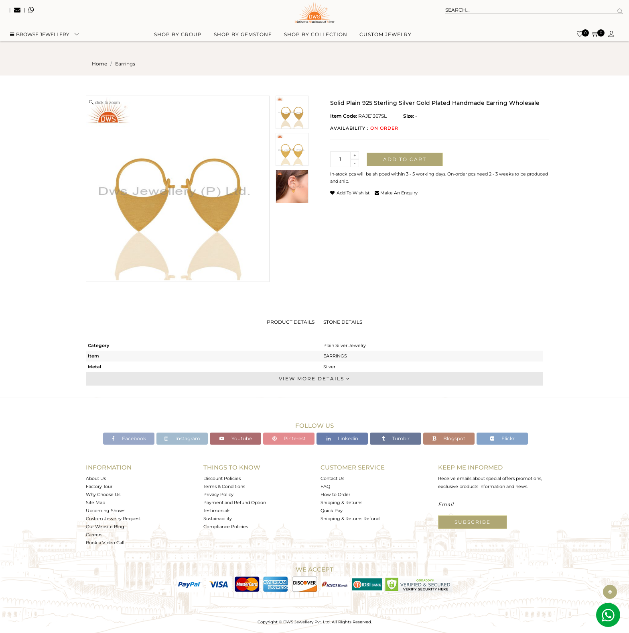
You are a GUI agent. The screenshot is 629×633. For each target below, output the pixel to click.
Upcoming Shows (105, 510)
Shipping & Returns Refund (350, 518)
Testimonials (216, 510)
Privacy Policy (218, 494)
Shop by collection (315, 40)
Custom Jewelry (385, 40)
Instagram (182, 438)
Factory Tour (99, 486)
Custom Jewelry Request (113, 518)
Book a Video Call (105, 542)
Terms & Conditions (224, 486)
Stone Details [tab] (342, 322)
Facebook (129, 438)
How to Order (335, 494)
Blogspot (448, 438)
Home (99, 64)
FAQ (325, 486)
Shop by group (178, 40)
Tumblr (396, 438)
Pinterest (289, 438)
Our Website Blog (105, 526)
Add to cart (404, 159)
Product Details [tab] (290, 322)
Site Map (95, 502)
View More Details (314, 379)
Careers (94, 534)
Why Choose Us (103, 494)
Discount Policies (222, 478)
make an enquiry (396, 193)
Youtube (235, 438)
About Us (96, 478)
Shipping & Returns (341, 502)
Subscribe (473, 522)
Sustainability (217, 518)
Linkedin (342, 438)
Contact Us (332, 478)
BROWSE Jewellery (39, 40)
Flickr (502, 438)
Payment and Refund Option (234, 502)
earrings (125, 64)
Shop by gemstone (243, 40)
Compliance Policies (225, 526)
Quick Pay (332, 510)
